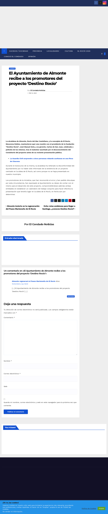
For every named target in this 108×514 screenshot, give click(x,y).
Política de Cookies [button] (89, 508)
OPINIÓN (32, 56)
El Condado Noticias (37, 90)
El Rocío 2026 (84, 51)
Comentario (9, 318)
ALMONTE (12, 68)
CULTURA (69, 51)
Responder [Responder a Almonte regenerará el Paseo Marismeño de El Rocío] (71, 296)
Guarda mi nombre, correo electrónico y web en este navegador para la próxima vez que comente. (40, 404)
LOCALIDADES (53, 51)
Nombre (8, 361)
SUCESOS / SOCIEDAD (18, 51)
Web (5, 386)
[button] (101, 54)
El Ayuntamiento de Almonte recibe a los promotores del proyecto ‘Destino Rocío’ (37, 78)
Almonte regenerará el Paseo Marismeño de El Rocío (33, 281)
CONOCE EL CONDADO (14, 56)
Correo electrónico (12, 374)
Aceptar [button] (101, 508)
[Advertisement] (54, 32)
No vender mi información (12, 512)
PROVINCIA (37, 51)
